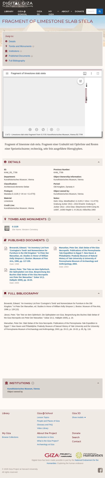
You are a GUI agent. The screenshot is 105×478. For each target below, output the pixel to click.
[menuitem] (9, 11)
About (65, 11)
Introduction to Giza (45, 437)
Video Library (42, 428)
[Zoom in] (30, 129)
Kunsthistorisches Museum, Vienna (23, 389)
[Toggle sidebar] (7, 73)
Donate (79, 11)
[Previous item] (51, 129)
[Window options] (91, 73)
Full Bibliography (15, 61)
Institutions (13, 51)
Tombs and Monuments (19, 46)
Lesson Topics (43, 417)
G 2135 (15, 227)
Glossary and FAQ (45, 425)
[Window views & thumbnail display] (84, 73)
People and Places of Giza (48, 421)
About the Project (47, 433)
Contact (76, 441)
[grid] (93, 107)
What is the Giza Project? (48, 441)
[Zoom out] (36, 129)
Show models (78, 417)
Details (10, 41)
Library (8, 11)
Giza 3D (39, 12)
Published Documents (19, 56)
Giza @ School (22, 12)
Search (76, 437)
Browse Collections (10, 437)
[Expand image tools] (80, 81)
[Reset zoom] (43, 129)
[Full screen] (98, 73)
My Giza (51, 12)
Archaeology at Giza (45, 444)
